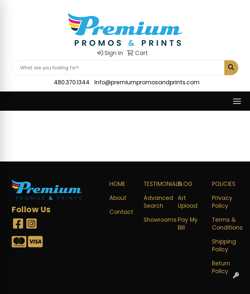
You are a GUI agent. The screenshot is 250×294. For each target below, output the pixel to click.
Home (117, 184)
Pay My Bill (188, 223)
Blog (185, 184)
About (117, 198)
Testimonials (157, 184)
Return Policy (221, 267)
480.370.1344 (72, 82)
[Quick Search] (118, 67)
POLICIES (223, 184)
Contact (121, 212)
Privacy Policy (222, 202)
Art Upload (188, 202)
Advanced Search (157, 202)
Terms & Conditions (225, 223)
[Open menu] (236, 101)
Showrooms (157, 220)
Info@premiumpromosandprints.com (147, 82)
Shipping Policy (224, 245)
